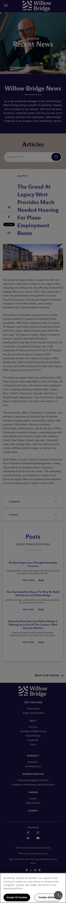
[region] (33, 888)
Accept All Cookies (17, 897)
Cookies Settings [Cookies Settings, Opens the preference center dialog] (47, 897)
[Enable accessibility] (58, 895)
